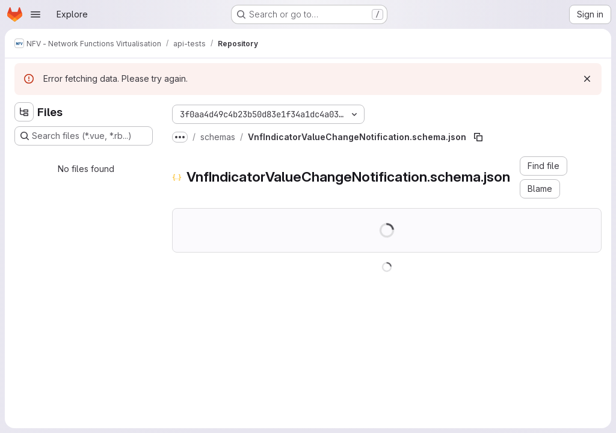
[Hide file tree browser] (24, 111)
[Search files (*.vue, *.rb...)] (83, 136)
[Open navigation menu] (35, 14)
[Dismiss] (587, 79)
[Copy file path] (478, 137)
